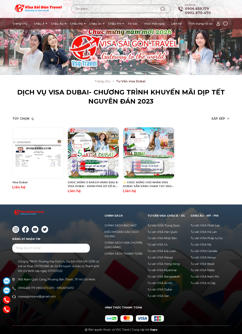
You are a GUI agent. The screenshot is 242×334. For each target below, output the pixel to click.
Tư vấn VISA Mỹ (201, 244)
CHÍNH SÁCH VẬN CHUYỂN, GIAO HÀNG (124, 245)
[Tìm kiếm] (163, 9)
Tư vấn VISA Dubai (159, 289)
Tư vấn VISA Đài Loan (161, 251)
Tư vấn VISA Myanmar (162, 270)
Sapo (153, 329)
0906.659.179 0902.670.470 (198, 11)
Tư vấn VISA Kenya (203, 257)
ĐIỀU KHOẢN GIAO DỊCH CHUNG (122, 234)
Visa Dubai (19, 182)
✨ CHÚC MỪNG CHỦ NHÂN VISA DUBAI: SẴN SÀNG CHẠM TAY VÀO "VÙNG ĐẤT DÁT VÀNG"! (147, 184)
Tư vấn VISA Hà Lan (204, 232)
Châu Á (39, 23)
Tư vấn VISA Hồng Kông (163, 264)
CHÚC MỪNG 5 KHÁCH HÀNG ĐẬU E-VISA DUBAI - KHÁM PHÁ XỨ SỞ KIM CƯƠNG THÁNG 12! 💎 (93, 184)
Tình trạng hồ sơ (200, 23)
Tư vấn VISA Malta (203, 270)
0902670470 (65, 288)
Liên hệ (176, 23)
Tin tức (133, 23)
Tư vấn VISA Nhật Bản (162, 238)
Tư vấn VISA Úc (157, 244)
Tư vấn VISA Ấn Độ (159, 283)
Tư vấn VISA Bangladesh (163, 276)
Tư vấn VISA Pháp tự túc (207, 238)
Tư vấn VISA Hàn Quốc (162, 232)
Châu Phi (114, 23)
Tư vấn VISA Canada (204, 251)
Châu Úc (95, 23)
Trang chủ (19, 23)
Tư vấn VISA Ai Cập (203, 283)
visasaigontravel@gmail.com (37, 296)
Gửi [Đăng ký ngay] (82, 248)
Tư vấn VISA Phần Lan (205, 225)
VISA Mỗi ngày (154, 23)
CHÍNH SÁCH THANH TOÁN (123, 253)
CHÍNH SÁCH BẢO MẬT (121, 225)
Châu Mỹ (76, 23)
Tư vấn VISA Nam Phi (205, 276)
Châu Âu (57, 23)
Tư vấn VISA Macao (160, 257)
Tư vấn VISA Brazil (202, 264)
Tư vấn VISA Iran (158, 296)
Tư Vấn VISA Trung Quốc (163, 225)
